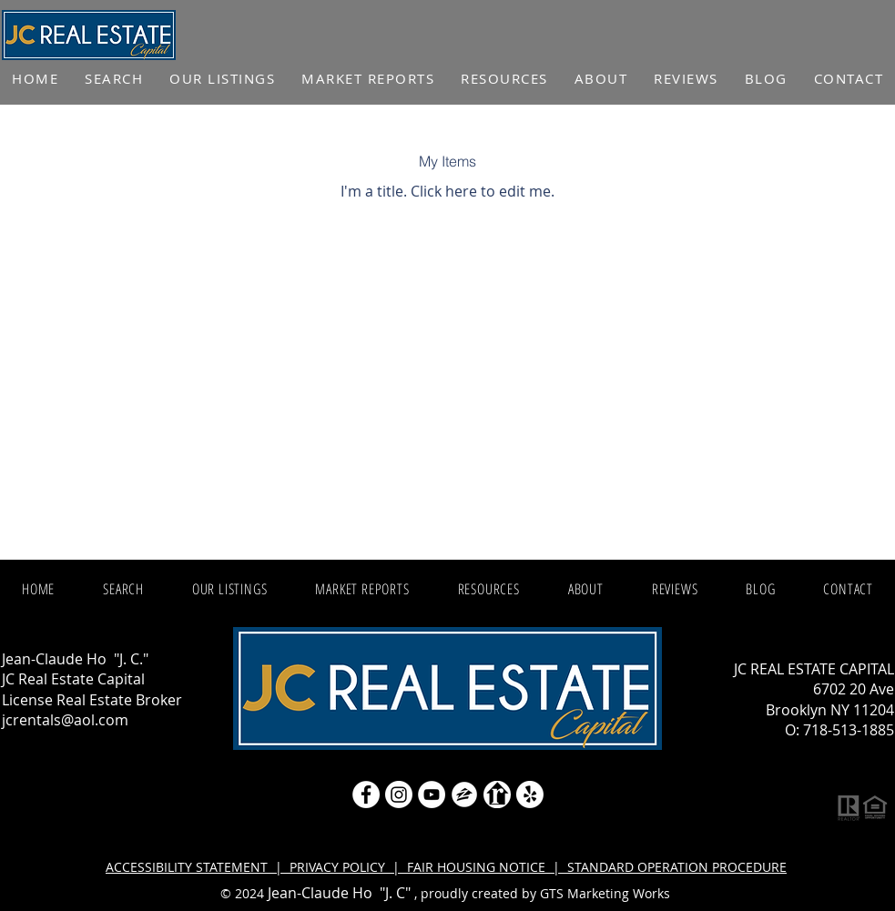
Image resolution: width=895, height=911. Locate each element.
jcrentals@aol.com (65, 720)
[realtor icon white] (497, 794)
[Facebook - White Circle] (366, 794)
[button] (368, 79)
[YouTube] (431, 794)
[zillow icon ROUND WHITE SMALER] (464, 794)
